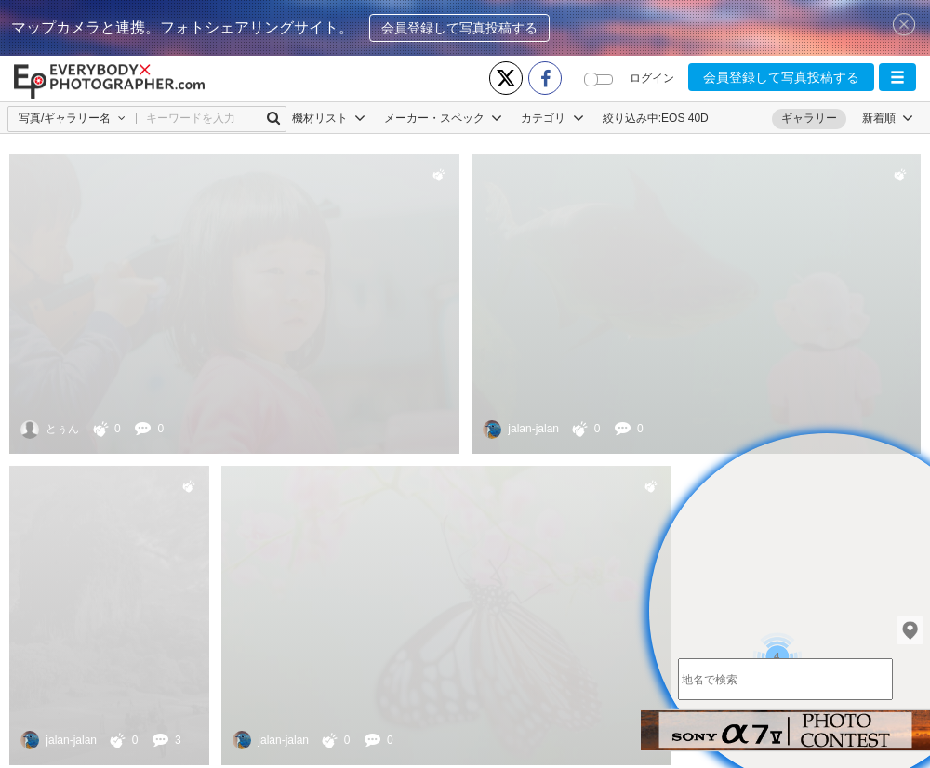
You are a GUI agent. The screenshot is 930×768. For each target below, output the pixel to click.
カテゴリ (552, 118)
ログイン (652, 78)
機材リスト (328, 118)
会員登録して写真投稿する (459, 27)
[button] (897, 77)
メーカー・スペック (443, 118)
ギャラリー (809, 118)
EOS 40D (685, 118)
